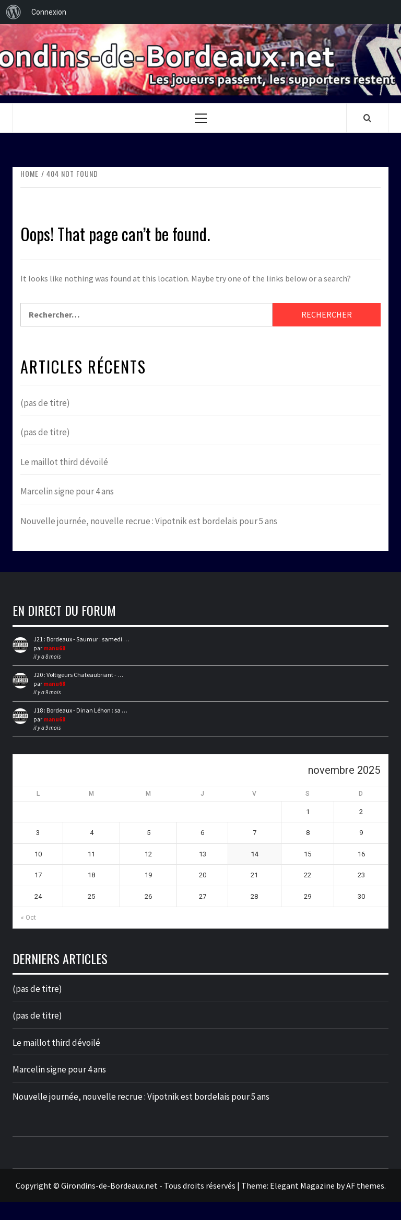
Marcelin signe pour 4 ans (67, 491)
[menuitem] (13, 12)
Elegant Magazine (302, 1185)
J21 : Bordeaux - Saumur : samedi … (81, 639)
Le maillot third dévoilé (64, 462)
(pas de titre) (45, 403)
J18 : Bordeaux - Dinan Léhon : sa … (80, 710)
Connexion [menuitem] (48, 12)
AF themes (365, 1185)
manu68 (54, 648)
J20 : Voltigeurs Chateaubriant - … (78, 675)
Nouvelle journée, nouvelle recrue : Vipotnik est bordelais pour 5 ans (148, 521)
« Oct (28, 917)
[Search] (367, 117)
